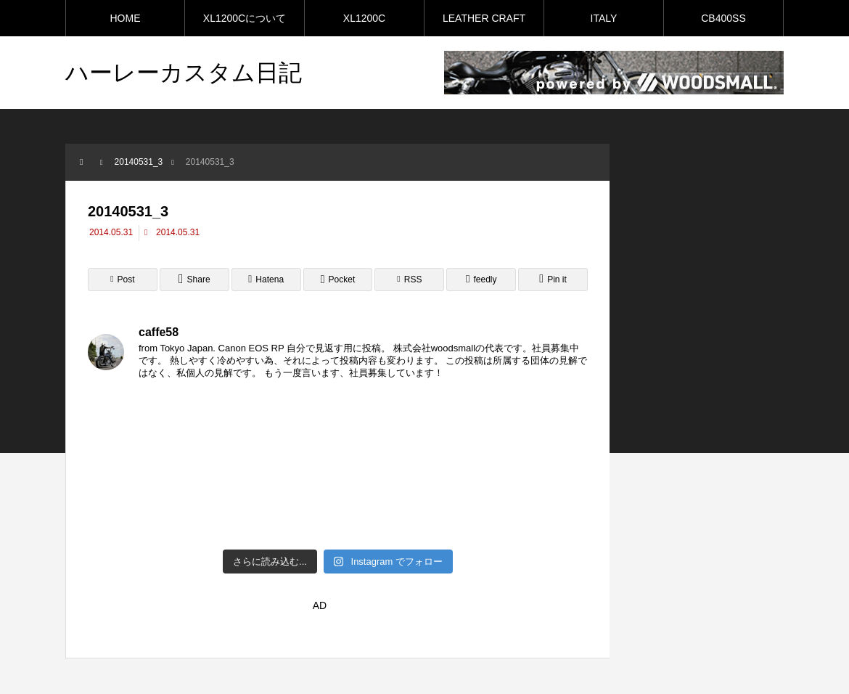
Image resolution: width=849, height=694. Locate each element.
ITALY (604, 18)
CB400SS (723, 18)
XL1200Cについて (244, 18)
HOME (125, 18)
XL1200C (364, 18)
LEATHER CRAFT (484, 18)
